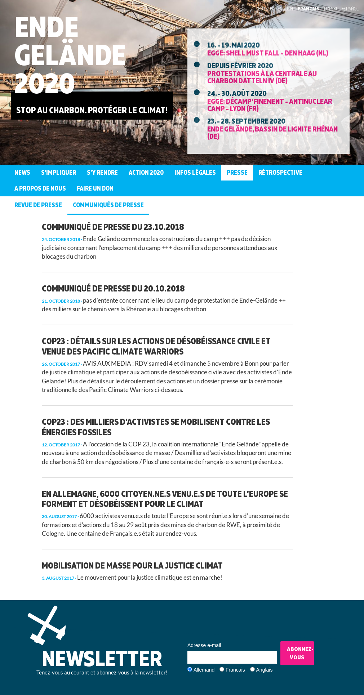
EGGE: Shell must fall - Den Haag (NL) (267, 52)
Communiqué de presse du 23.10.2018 (113, 227)
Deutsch (264, 9)
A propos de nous (40, 188)
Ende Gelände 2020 (70, 54)
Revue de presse (38, 205)
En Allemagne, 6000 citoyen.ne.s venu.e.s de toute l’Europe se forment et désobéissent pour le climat (165, 499)
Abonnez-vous (300, 653)
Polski (330, 9)
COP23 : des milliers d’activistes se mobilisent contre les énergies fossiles (156, 426)
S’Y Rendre (102, 172)
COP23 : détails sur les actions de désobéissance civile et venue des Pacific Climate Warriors (156, 346)
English (285, 9)
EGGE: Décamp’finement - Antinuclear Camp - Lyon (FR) (269, 104)
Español (350, 9)
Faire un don (95, 188)
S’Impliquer (58, 172)
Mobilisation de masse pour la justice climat (132, 565)
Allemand (204, 670)
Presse (237, 172)
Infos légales (195, 172)
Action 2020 (146, 172)
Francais (235, 670)
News (22, 172)
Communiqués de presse (108, 205)
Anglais (264, 670)
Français (308, 9)
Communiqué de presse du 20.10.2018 (113, 288)
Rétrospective (280, 172)
